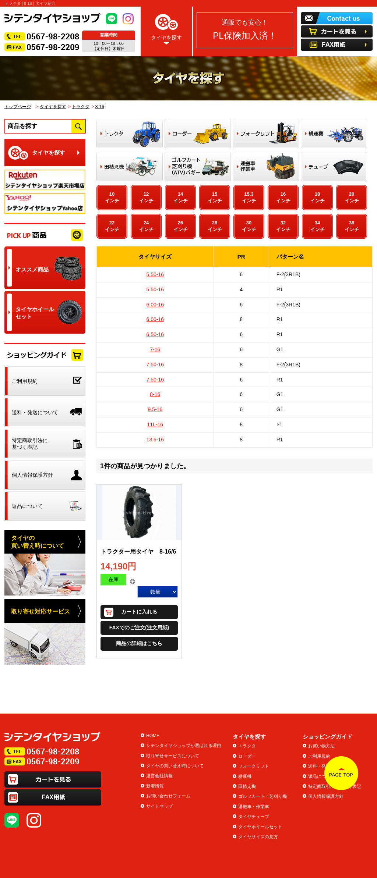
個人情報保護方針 (325, 796)
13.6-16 (155, 439)
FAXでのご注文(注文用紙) (139, 627)
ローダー (247, 756)
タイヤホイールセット (260, 826)
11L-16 (155, 424)
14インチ (180, 197)
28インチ (215, 226)
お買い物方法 (321, 746)
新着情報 (155, 786)
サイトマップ (159, 806)
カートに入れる (139, 612)
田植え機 (247, 786)
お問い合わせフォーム (168, 796)
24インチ (146, 226)
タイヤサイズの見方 (258, 836)
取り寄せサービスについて (172, 755)
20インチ (352, 197)
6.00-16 (155, 305)
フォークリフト (253, 766)
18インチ (317, 197)
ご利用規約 (319, 756)
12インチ (146, 197)
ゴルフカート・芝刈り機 (262, 796)
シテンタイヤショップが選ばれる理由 (183, 745)
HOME (152, 735)
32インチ (283, 226)
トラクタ (80, 106)
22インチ (112, 226)
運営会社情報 (159, 775)
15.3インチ (249, 197)
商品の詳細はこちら (139, 643)
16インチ (283, 197)
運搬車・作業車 (253, 806)
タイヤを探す (166, 27)
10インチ (112, 197)
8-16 (99, 106)
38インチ (352, 226)
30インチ (249, 226)
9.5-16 (155, 409)
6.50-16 (155, 334)
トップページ (17, 106)
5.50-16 (155, 274)
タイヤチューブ (253, 816)
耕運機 (244, 776)
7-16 (155, 349)
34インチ (317, 226)
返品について (321, 776)
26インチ (180, 226)
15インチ (215, 197)
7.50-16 (155, 364)
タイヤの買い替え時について (175, 765)
